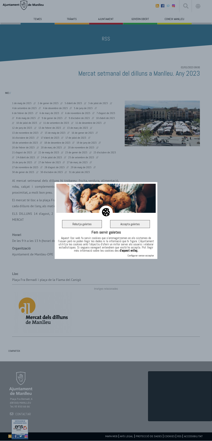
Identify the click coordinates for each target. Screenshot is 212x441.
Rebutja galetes (82, 224)
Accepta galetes (130, 224)
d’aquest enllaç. (129, 250)
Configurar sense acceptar (141, 255)
